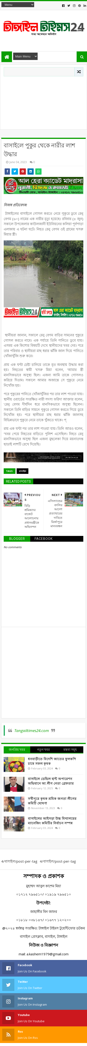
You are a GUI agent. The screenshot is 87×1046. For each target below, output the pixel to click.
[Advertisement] (43, 102)
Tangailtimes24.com (31, 730)
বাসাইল (22, 471)
